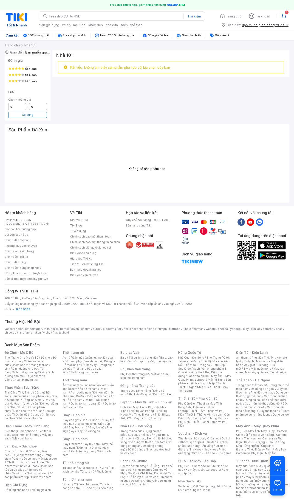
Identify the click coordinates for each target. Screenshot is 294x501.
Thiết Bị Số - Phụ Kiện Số (197, 398)
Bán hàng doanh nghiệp (86, 269)
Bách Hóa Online (133, 461)
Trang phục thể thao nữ (251, 385)
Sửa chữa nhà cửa (139, 434)
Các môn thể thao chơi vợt (262, 405)
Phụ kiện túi (104, 471)
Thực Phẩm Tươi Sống (22, 387)
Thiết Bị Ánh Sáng (262, 434)
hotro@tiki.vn (39, 273)
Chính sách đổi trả (16, 256)
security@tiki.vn (37, 278)
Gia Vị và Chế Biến (140, 473)
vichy (46, 332)
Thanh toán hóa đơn (191, 438)
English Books (201, 490)
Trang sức (127, 390)
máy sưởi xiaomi (266, 480)
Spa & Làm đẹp (206, 442)
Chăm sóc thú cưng (133, 466)
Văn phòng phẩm (211, 486)
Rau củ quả (19, 396)
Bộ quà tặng (139, 484)
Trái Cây (10, 392)
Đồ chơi (46, 357)
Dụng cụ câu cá (255, 400)
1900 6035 (23, 309)
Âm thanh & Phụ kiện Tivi (252, 357)
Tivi (246, 368)
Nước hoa (19, 473)
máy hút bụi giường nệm (260, 482)
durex (97, 329)
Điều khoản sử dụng (83, 253)
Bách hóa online (198, 376)
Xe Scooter (213, 469)
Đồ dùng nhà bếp (16, 490)
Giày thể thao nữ (269, 411)
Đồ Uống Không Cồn (144, 480)
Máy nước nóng (261, 368)
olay (246, 329)
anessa (223, 329)
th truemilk (51, 329)
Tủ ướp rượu (278, 372)
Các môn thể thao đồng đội (262, 403)
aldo (151, 329)
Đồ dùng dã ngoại (262, 389)
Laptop (157, 418)
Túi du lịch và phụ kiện (143, 357)
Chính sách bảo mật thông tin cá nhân (95, 242)
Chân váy (90, 365)
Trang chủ (233, 16)
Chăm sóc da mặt (16, 451)
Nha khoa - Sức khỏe (203, 449)
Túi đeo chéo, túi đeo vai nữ (80, 468)
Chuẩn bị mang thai (25, 379)
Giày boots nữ (77, 427)
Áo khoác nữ (93, 361)
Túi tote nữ (87, 471)
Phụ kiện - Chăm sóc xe (194, 466)
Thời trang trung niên (84, 372)
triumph (162, 329)
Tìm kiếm (194, 16)
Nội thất (140, 438)
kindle (187, 329)
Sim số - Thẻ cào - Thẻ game (212, 453)
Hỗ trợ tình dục (37, 473)
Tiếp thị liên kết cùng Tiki (87, 264)
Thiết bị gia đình (40, 490)
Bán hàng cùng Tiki (138, 225)
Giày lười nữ (97, 427)
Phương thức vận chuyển (21, 245)
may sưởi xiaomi (256, 477)
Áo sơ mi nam (88, 389)
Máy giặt (249, 365)
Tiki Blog (76, 225)
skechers (139, 329)
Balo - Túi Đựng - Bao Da (260, 442)
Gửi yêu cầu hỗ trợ (16, 234)
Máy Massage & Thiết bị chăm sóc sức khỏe (31, 460)
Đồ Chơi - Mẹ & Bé (19, 352)
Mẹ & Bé (203, 372)
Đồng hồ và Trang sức (137, 386)
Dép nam (83, 447)
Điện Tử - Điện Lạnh (252, 352)
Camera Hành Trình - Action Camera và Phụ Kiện (261, 438)
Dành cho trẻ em (24, 411)
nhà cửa (112, 25)
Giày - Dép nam (75, 439)
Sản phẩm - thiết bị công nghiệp (204, 381)
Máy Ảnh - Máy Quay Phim (257, 426)
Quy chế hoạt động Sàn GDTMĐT (148, 220)
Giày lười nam (71, 444)
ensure (85, 329)
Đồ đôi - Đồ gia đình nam (92, 396)
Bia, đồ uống (19, 407)
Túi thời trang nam (77, 479)
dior (20, 329)
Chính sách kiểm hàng (19, 251)
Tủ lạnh (249, 361)
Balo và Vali (129, 352)
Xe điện (217, 466)
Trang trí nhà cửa (131, 431)
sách (124, 25)
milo (128, 329)
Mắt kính (156, 374)
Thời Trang (213, 357)
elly (120, 329)
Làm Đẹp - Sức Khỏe (21, 446)
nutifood (175, 329)
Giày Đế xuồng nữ (88, 431)
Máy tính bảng (22, 438)
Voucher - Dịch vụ (192, 433)
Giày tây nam (91, 444)
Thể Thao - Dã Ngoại (253, 380)
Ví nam (66, 484)
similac (255, 329)
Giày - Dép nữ (73, 415)
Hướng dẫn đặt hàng (18, 240)
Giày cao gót (70, 420)
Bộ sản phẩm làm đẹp (29, 475)
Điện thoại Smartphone (20, 431)
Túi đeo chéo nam (86, 484)
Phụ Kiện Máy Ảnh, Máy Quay (255, 431)
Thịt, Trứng (25, 392)
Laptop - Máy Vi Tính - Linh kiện (146, 402)
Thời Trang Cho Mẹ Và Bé (21, 357)
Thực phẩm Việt (39, 396)
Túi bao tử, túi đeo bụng (97, 488)
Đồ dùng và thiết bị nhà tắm (147, 442)
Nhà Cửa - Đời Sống (136, 426)
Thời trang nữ (73, 352)
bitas (279, 329)
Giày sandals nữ (85, 423)
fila (55, 332)
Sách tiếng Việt (188, 486)
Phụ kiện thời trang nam (145, 375)
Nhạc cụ (151, 449)
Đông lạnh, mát (32, 400)
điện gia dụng (49, 25)
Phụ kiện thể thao (262, 392)
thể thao (136, 25)
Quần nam (88, 385)
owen (75, 329)
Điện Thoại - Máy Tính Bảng (27, 426)
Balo (123, 357)
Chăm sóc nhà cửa (29, 418)
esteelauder (33, 329)
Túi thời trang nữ (75, 463)
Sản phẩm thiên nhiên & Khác (28, 464)
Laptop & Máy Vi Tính (209, 379)
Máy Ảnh (271, 453)
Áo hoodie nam (81, 392)
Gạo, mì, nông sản (26, 403)
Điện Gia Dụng (16, 485)
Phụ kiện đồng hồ (139, 394)
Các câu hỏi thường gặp (20, 229)
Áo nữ (66, 357)
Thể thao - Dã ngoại (197, 365)
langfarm (25, 332)
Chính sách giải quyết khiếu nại (90, 247)
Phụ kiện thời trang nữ (134, 374)
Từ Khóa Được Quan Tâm (256, 461)
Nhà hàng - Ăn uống (200, 445)
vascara (10, 329)
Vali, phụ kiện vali (161, 361)
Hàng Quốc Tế (189, 352)
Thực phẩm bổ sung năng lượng (262, 412)
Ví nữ (105, 468)
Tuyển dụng (78, 231)
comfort (268, 329)
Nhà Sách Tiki (189, 481)
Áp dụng (27, 114)
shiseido (10, 332)
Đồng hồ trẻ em (163, 394)
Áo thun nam (70, 385)
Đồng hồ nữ (143, 390)
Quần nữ (90, 357)
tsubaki (64, 332)
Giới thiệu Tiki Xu (81, 258)
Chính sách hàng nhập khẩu (23, 267)
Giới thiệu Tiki (79, 220)
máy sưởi (242, 466)
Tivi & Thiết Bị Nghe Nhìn (201, 385)
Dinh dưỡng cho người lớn (28, 372)
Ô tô (201, 469)
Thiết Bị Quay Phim (259, 449)
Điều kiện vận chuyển (84, 275)
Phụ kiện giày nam (83, 451)
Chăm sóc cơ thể (24, 458)
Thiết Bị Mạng (143, 414)
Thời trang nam (74, 380)
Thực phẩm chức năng (27, 455)
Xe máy (191, 469)
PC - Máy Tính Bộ (138, 418)
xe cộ (66, 25)
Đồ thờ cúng (136, 449)
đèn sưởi (256, 466)
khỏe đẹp (95, 25)
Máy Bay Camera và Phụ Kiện (261, 451)
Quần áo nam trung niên (86, 403)
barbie (64, 329)
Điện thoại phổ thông (26, 434)
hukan (37, 332)
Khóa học (213, 438)
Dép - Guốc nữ (91, 420)
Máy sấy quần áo (256, 372)
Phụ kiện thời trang (135, 369)
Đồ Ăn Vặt (134, 477)
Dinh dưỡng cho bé (25, 368)
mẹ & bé (79, 25)
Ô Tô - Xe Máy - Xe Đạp (197, 461)
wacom (211, 329)
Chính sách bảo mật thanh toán (90, 236)
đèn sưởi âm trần (255, 491)
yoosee (235, 329)
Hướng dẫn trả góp (17, 262)
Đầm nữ (77, 357)
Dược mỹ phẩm (41, 477)
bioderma (109, 329)
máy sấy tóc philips (265, 469)
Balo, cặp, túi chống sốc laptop (146, 359)
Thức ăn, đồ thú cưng (26, 414)
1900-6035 (23, 220)
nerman (198, 329)
